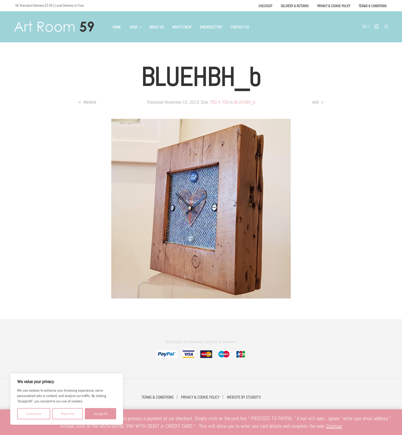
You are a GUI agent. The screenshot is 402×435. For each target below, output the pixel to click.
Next (315, 102)
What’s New (181, 27)
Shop (133, 27)
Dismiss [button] (334, 426)
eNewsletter (211, 27)
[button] (366, 26)
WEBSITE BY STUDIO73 (244, 397)
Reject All (67, 413)
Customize (33, 413)
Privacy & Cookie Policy (333, 6)
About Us (156, 27)
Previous (89, 102)
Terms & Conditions (373, 6)
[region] (66, 399)
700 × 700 (219, 102)
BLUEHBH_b (244, 102)
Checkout (265, 6)
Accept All (100, 413)
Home (117, 27)
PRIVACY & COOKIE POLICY (200, 397)
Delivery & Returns (295, 6)
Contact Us (239, 27)
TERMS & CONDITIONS (158, 397)
